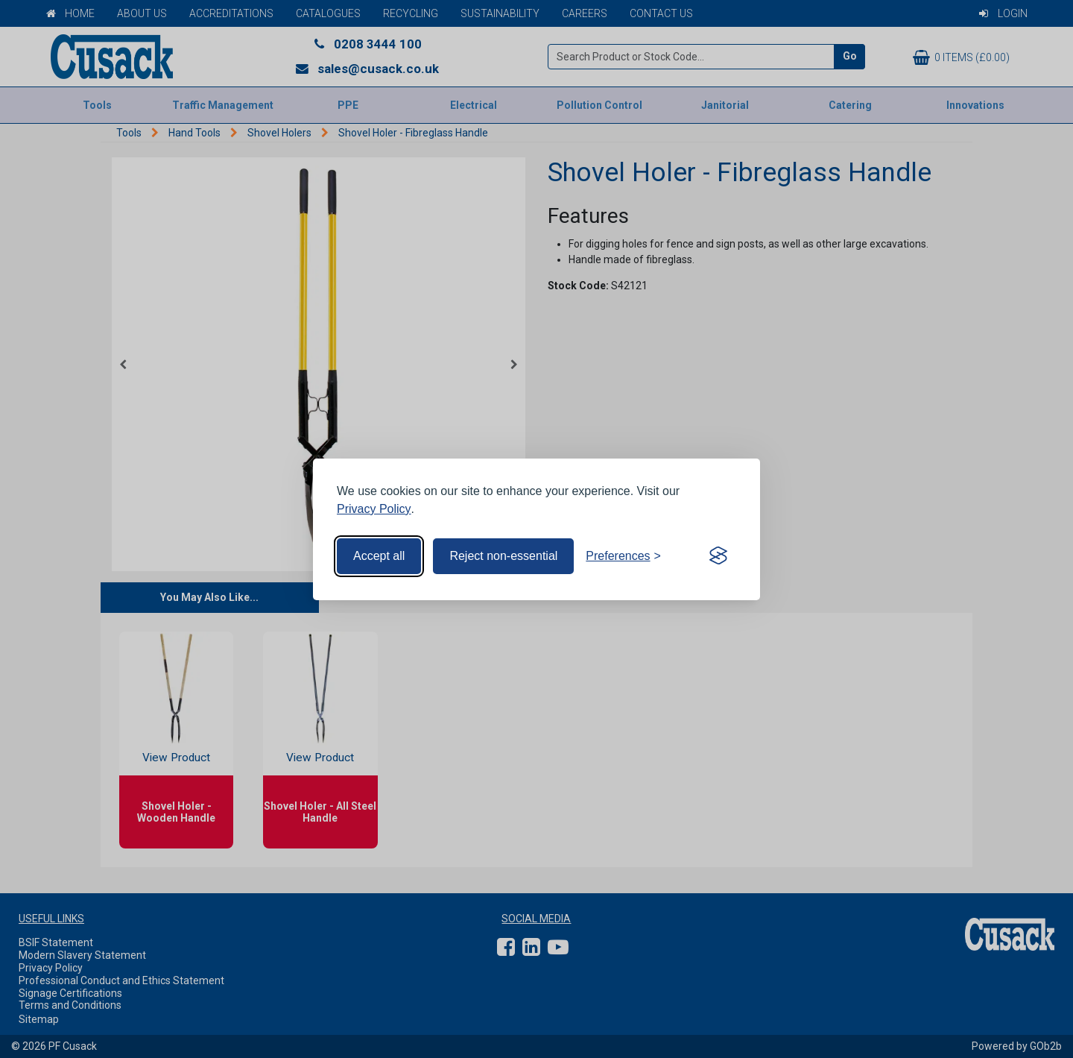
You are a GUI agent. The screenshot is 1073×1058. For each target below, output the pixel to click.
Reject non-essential (503, 556)
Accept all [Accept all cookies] (379, 556)
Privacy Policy (374, 509)
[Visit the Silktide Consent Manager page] (718, 556)
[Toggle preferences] (623, 556)
